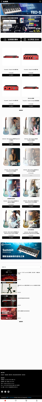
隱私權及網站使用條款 (17, 374)
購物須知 (10, 374)
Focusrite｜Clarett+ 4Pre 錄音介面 (31, 101)
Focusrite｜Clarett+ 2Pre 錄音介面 (11, 132)
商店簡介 (2, 374)
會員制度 (23, 374)
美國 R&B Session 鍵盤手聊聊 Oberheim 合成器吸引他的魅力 (29, 330)
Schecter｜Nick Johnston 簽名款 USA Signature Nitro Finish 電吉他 (31, 246)
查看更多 (21, 141)
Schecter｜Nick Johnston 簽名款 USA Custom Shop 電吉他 (31, 215)
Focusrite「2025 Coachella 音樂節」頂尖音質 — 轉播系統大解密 (29, 317)
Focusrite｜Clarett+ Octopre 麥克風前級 (31, 132)
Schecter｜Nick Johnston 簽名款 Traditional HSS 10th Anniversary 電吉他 (31, 277)
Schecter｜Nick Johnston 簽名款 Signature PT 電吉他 (11, 184)
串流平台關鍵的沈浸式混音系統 (23, 355)
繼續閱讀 (19, 324)
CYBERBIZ (29, 397)
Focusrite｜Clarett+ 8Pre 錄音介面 (11, 101)
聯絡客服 (6, 374)
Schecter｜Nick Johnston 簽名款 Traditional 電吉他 (31, 184)
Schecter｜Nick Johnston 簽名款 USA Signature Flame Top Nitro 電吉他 (11, 277)
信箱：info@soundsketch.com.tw (7, 383)
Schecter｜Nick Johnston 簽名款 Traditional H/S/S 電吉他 (11, 215)
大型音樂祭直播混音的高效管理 (23, 342)
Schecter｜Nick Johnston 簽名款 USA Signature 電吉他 (11, 246)
